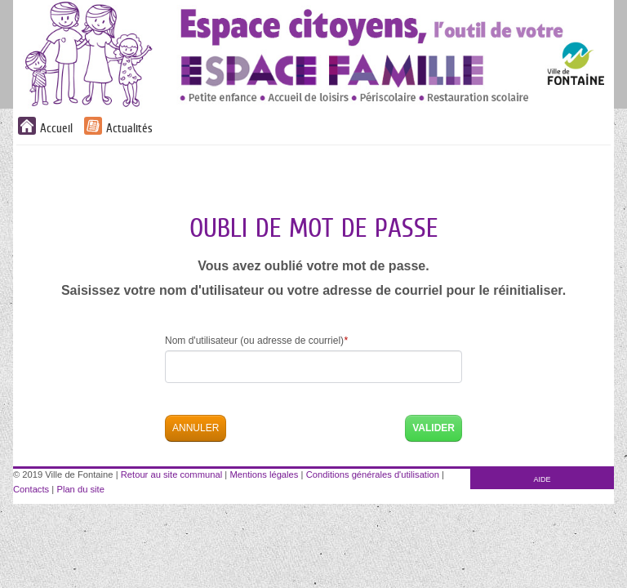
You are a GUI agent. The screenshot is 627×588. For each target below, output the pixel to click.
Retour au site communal (171, 474)
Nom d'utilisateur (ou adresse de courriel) (256, 340)
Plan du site (80, 489)
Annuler (195, 428)
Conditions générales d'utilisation (372, 474)
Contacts (31, 489)
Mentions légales (263, 474)
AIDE (542, 479)
